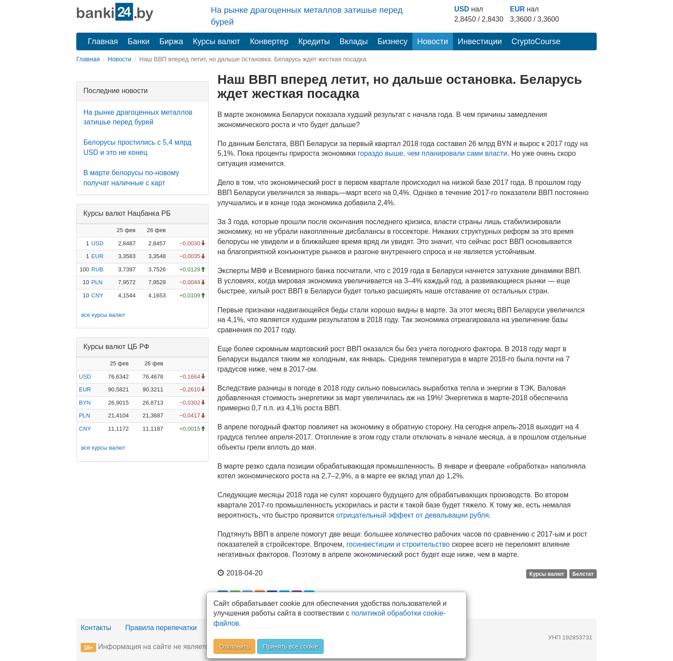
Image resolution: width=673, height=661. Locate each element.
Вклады (354, 41)
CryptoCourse (536, 41)
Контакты (96, 627)
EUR (517, 9)
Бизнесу (393, 41)
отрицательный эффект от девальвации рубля (412, 515)
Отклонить (234, 646)
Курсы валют (216, 41)
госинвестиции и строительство (397, 544)
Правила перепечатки (161, 627)
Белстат (583, 574)
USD (461, 9)
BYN (85, 402)
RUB (97, 269)
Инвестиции (480, 41)
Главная (103, 41)
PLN (96, 282)
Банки (139, 41)
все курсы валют (103, 315)
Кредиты (314, 41)
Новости (432, 41)
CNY (97, 295)
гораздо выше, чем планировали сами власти (432, 153)
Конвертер (269, 41)
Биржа (171, 41)
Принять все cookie (290, 646)
